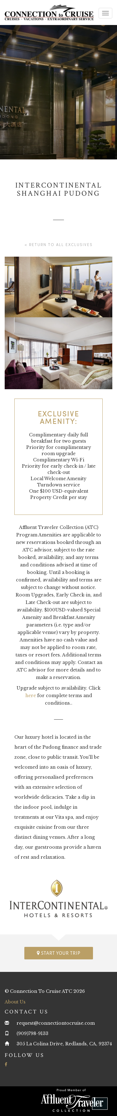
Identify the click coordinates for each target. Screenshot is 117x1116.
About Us (15, 1002)
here (30, 695)
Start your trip (58, 953)
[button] (100, 1104)
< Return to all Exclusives (59, 244)
